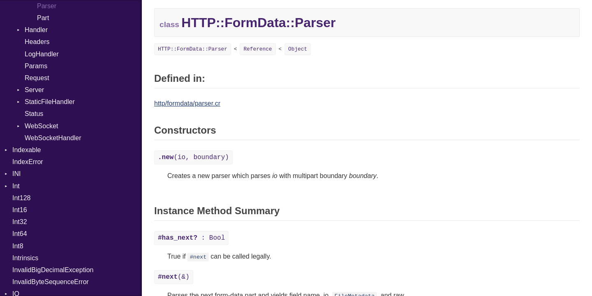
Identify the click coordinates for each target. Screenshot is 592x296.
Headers (37, 41)
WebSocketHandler (53, 137)
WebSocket (41, 126)
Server (34, 89)
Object (297, 49)
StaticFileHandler (50, 101)
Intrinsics (25, 257)
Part (43, 17)
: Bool (191, 238)
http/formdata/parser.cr (187, 103)
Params (36, 65)
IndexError (27, 161)
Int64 (19, 233)
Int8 (17, 246)
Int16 (19, 209)
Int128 (21, 197)
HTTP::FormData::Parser (192, 49)
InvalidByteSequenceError (50, 281)
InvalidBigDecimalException (52, 269)
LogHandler (42, 54)
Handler (36, 29)
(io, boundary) (193, 157)
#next (198, 257)
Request (37, 77)
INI (16, 173)
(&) (174, 277)
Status (34, 113)
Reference (257, 49)
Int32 (19, 221)
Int (16, 186)
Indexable (26, 149)
